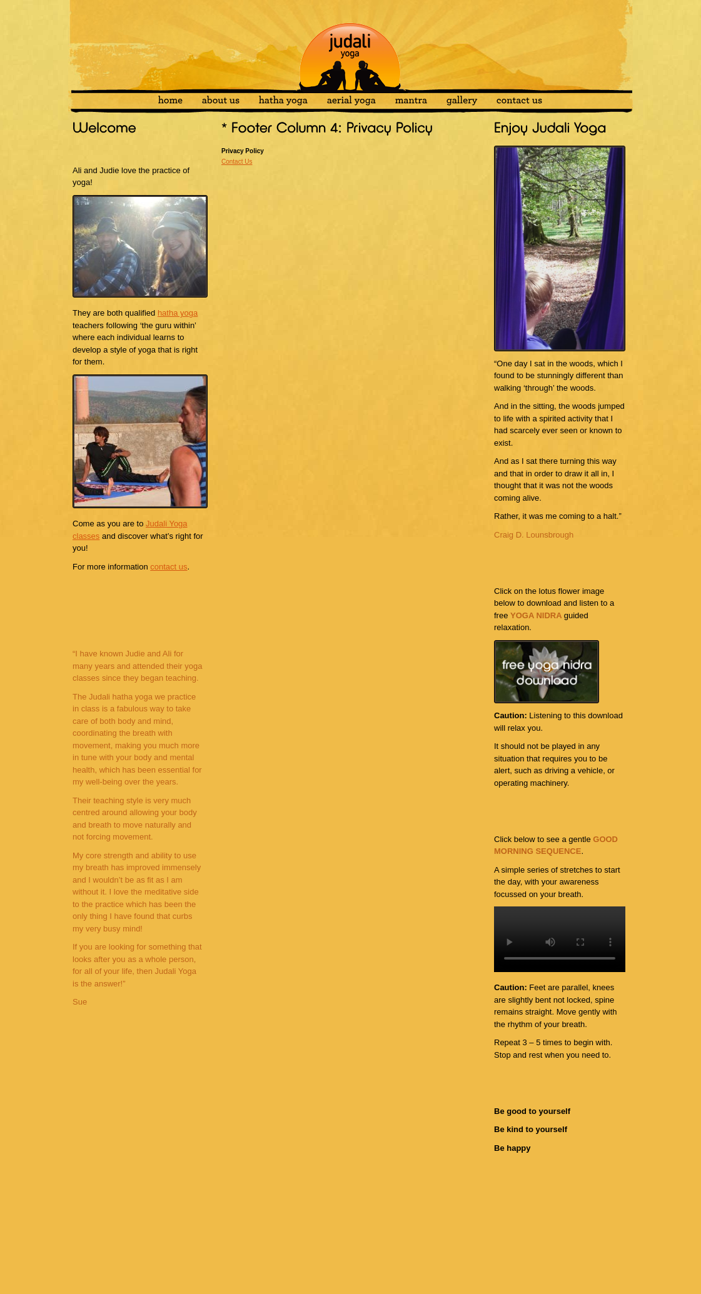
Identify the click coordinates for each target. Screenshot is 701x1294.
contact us (168, 566)
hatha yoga (178, 313)
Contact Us (236, 161)
